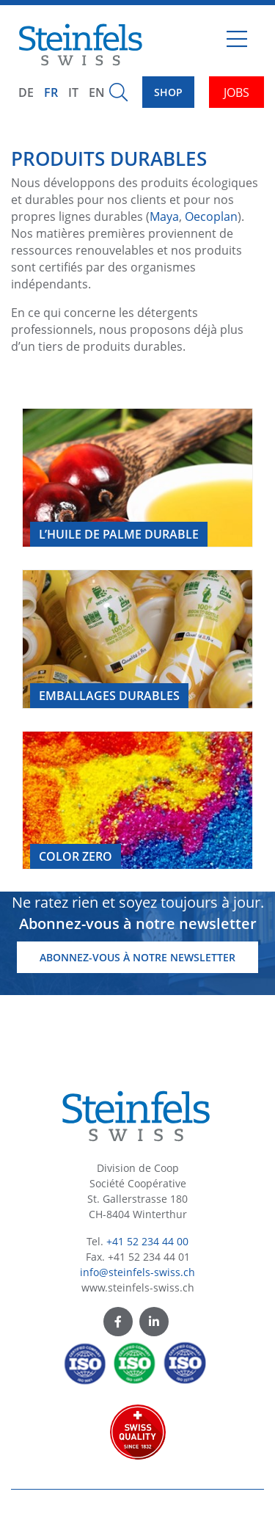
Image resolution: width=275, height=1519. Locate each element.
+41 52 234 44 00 (147, 1241)
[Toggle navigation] (237, 44)
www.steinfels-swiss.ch (137, 1287)
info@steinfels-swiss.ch (137, 1272)
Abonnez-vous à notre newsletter (137, 957)
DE (26, 92)
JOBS (236, 92)
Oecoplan (211, 216)
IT (73, 92)
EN (97, 92)
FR (51, 92)
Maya (164, 216)
